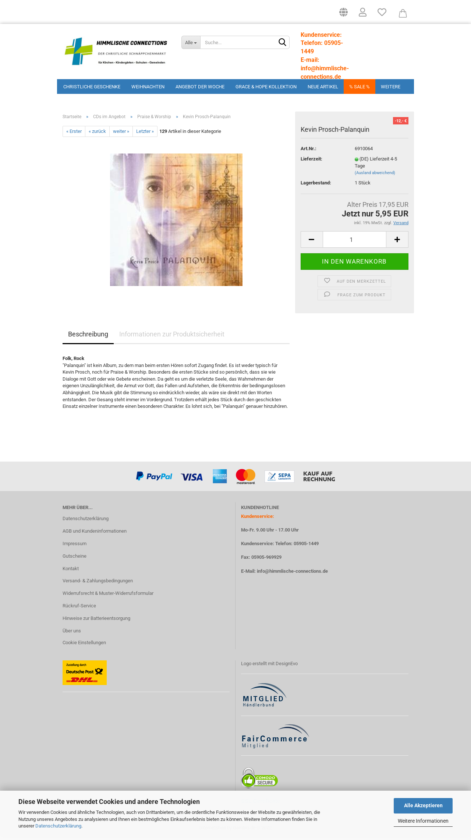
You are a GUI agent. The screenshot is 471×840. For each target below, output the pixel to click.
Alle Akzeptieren (423, 805)
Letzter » (145, 134)
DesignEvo (287, 666)
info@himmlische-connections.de (292, 573)
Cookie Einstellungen (84, 645)
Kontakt (71, 570)
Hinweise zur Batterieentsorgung (96, 621)
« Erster (74, 134)
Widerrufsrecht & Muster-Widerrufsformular (108, 596)
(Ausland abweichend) (375, 175)
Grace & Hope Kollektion (266, 86)
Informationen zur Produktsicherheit (171, 336)
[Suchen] (283, 42)
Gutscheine (74, 558)
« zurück (97, 134)
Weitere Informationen (423, 821)
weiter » (121, 134)
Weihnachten (147, 86)
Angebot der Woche (200, 86)
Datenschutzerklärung (58, 826)
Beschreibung (88, 336)
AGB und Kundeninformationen (95, 533)
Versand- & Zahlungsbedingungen (98, 583)
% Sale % (359, 86)
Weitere (390, 86)
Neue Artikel (323, 86)
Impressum (74, 546)
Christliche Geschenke (91, 86)
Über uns (72, 633)
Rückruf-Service (79, 608)
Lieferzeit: (311, 161)
